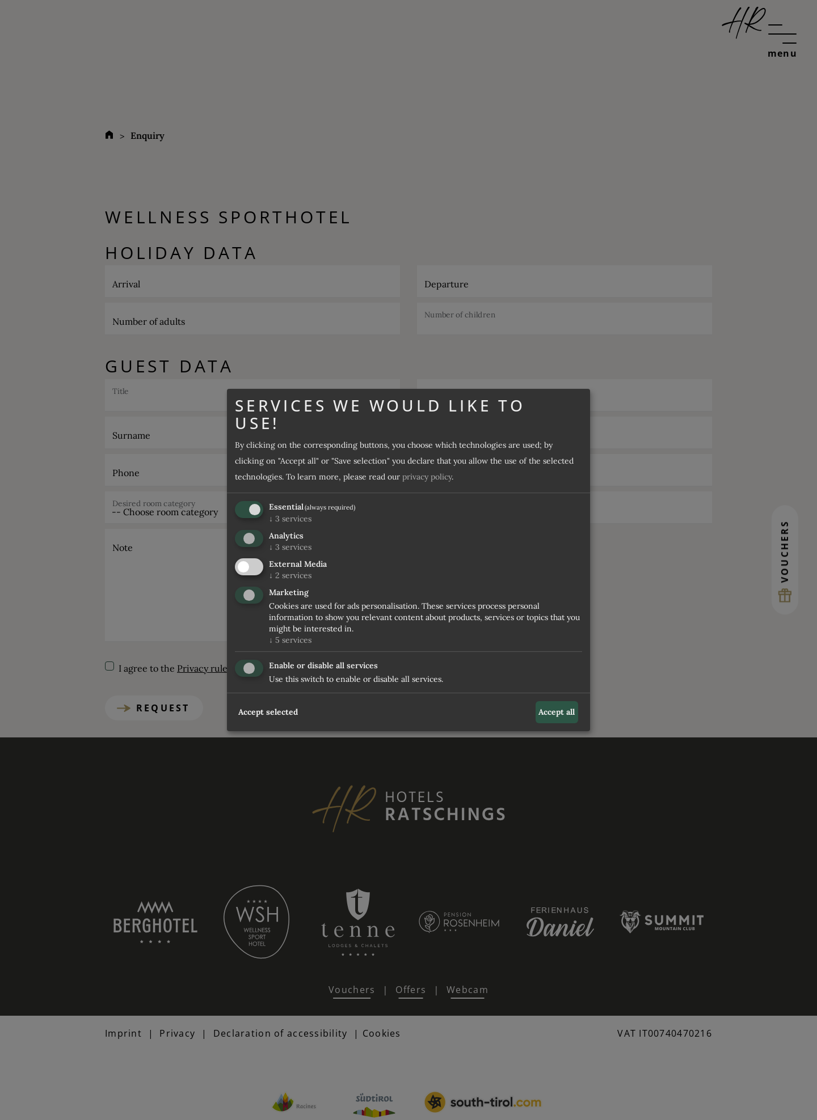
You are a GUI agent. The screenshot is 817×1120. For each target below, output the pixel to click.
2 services (290, 575)
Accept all (556, 712)
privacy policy (427, 477)
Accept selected (268, 712)
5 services (290, 640)
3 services (290, 519)
